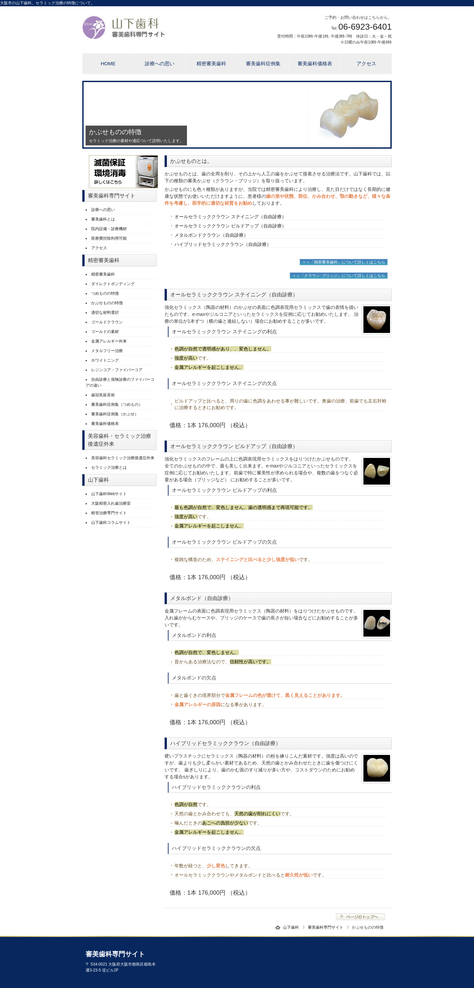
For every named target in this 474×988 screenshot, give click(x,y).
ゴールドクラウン (107, 322)
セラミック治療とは (109, 467)
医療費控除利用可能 (109, 238)
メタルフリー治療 (107, 350)
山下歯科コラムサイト (111, 522)
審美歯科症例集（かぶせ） (115, 414)
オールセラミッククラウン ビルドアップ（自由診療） (230, 225)
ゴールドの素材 (105, 331)
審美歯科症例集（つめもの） (117, 404)
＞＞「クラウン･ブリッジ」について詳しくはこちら (338, 275)
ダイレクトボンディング (113, 284)
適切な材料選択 (105, 312)
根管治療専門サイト (109, 513)
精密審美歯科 (211, 63)
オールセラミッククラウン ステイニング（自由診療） (230, 216)
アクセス (366, 63)
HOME (108, 63)
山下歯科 (291, 927)
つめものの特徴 (105, 293)
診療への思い (159, 63)
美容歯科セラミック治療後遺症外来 (122, 458)
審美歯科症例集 (263, 63)
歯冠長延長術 (103, 395)
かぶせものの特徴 (107, 303)
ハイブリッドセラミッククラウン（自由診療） (222, 244)
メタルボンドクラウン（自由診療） (211, 235)
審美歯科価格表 (315, 63)
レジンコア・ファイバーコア (117, 370)
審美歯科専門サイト (325, 927)
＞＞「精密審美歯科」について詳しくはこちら (343, 262)
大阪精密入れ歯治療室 (111, 503)
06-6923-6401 (365, 27)
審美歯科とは (103, 219)
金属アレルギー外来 (109, 341)
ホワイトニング (105, 360)
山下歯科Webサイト (109, 494)
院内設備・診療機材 (109, 228)
